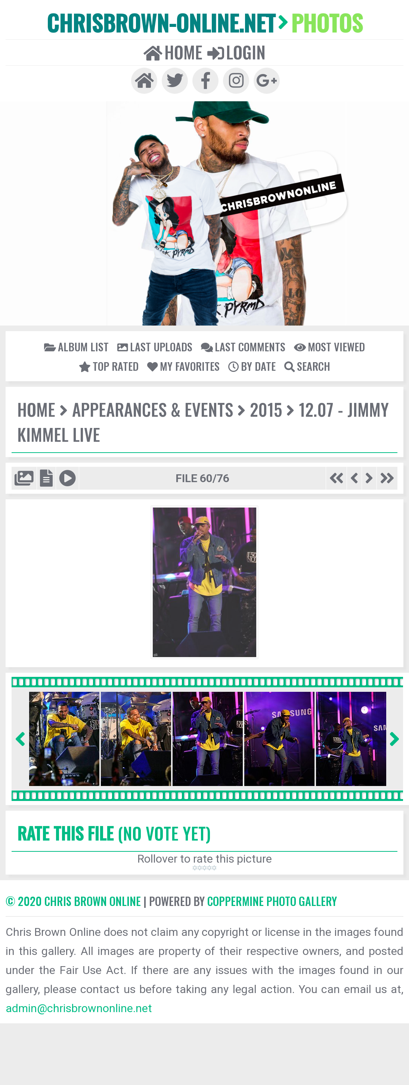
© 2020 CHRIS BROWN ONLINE (73, 901)
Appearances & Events (152, 409)
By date (252, 366)
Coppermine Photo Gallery (272, 901)
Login (236, 52)
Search (307, 366)
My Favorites (183, 366)
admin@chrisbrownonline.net (79, 1008)
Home (172, 52)
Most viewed (329, 346)
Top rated (109, 366)
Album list (76, 346)
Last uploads (154, 346)
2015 (266, 409)
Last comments (243, 346)
